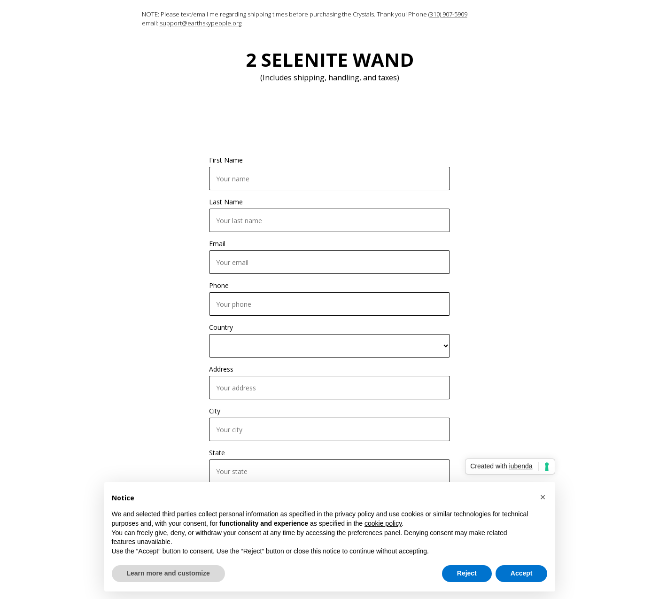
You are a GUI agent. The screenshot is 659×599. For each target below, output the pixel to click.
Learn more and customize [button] (168, 573)
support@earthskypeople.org (200, 23)
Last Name (226, 201)
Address (221, 369)
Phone (219, 285)
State (217, 452)
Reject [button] (467, 573)
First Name (226, 160)
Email (217, 243)
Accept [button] (522, 573)
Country (221, 327)
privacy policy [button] (354, 514)
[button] (542, 497)
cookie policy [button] (383, 523)
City (214, 410)
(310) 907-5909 (447, 14)
